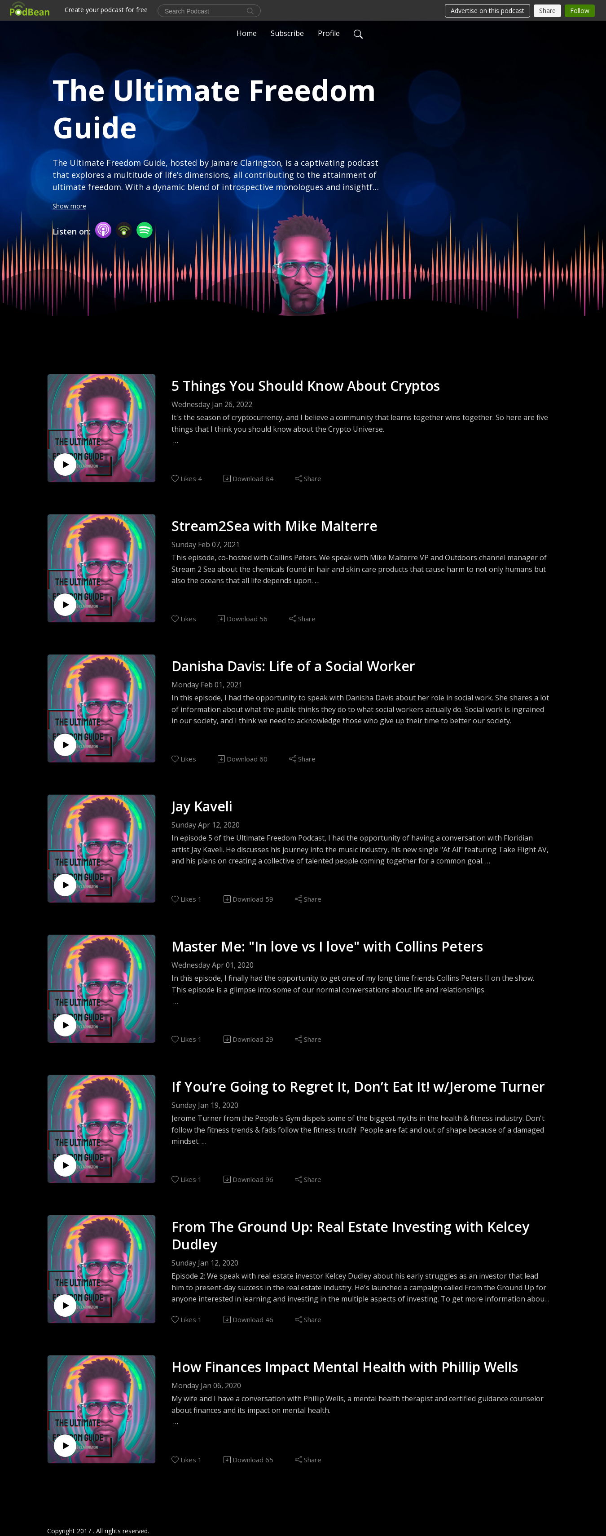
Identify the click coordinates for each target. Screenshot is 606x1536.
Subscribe (287, 33)
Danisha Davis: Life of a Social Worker (293, 666)
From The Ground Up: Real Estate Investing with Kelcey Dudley (350, 1235)
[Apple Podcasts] (103, 230)
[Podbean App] (124, 230)
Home (247, 33)
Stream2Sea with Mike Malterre (274, 526)
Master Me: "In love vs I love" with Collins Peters (327, 946)
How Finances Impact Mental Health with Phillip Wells (344, 1367)
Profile (329, 33)
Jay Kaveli (202, 806)
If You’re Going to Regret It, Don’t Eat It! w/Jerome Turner (358, 1086)
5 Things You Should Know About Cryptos (305, 385)
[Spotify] (144, 230)
